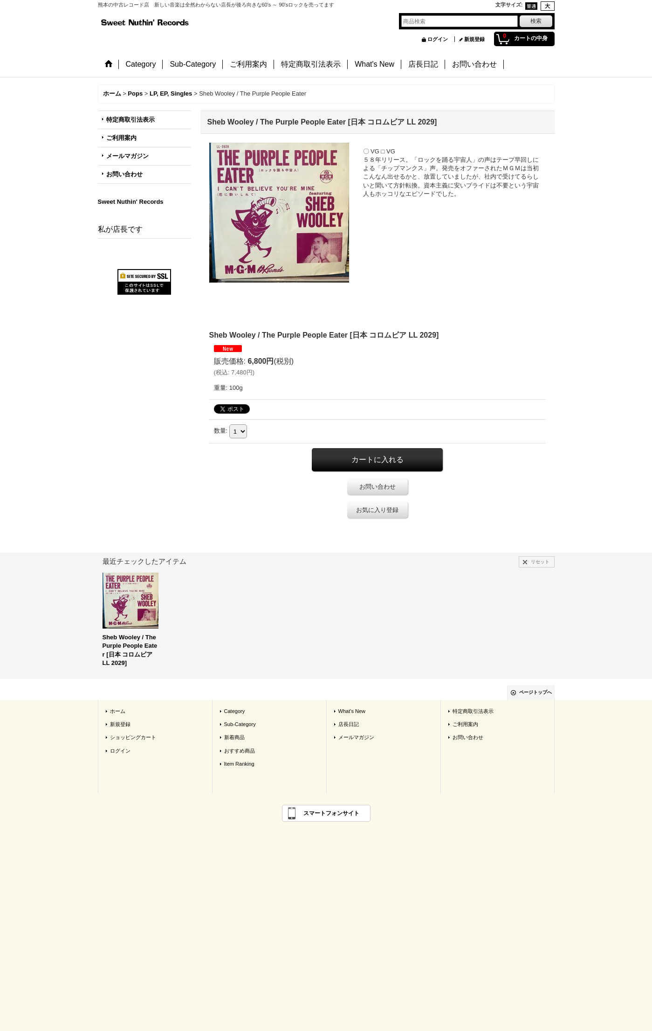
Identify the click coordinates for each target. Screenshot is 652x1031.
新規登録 (474, 39)
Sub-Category (240, 724)
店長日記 (348, 724)
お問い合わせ (124, 174)
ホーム (117, 711)
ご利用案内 (121, 137)
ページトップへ (535, 692)
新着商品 (234, 737)
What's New (352, 711)
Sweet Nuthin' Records (131, 201)
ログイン (437, 39)
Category (234, 711)
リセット (540, 561)
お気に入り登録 (377, 509)
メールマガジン (127, 155)
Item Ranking (239, 764)
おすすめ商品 (239, 751)
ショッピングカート (133, 737)
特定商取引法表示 (130, 119)
